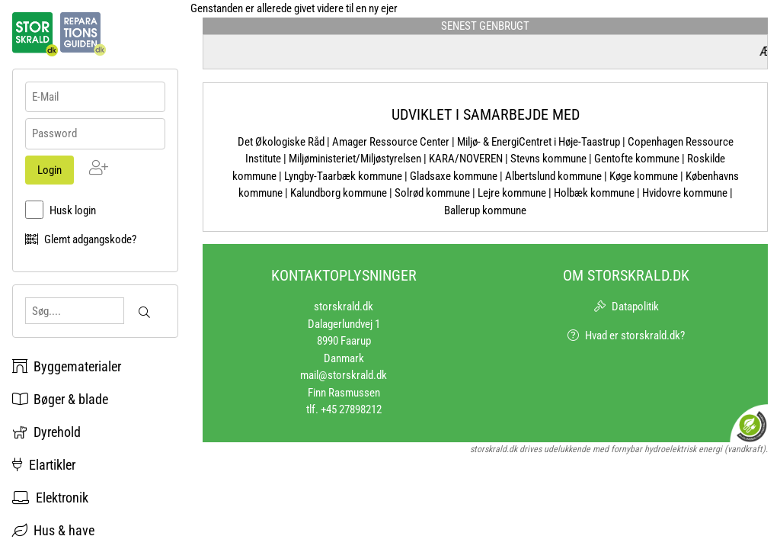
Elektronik (50, 498)
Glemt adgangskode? (90, 239)
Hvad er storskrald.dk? (635, 335)
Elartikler (43, 465)
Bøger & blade (60, 399)
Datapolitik (635, 306)
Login (49, 170)
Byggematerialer (66, 366)
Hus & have (53, 530)
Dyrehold (46, 432)
